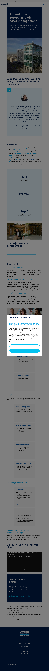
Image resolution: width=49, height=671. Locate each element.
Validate (24, 350)
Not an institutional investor (24, 346)
